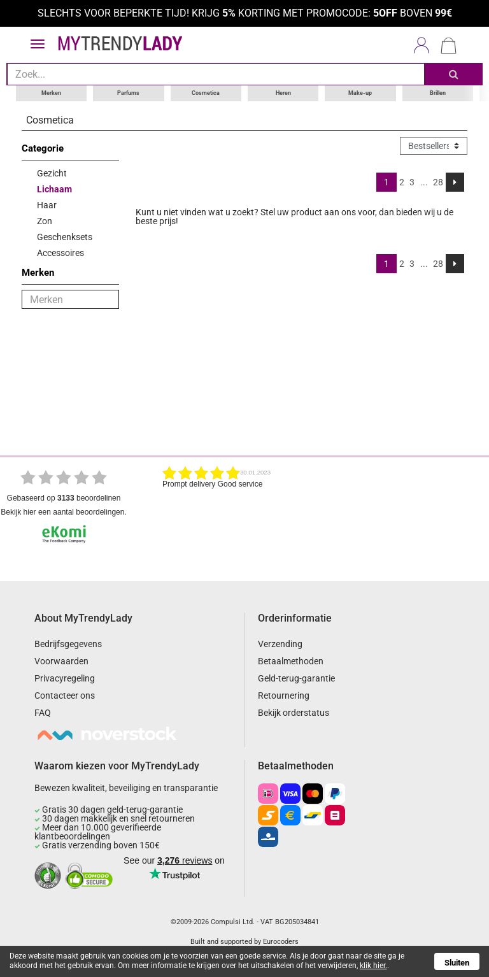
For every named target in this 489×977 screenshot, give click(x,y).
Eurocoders (281, 942)
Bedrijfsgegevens (68, 644)
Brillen (438, 93)
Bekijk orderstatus (293, 713)
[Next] (455, 182)
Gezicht (52, 173)
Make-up (360, 93)
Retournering (283, 695)
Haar (47, 205)
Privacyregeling (64, 678)
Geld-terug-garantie (296, 678)
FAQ (42, 713)
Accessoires (60, 253)
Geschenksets (64, 237)
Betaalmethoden (290, 661)
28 (438, 182)
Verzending (280, 644)
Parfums (128, 93)
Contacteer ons (64, 695)
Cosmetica (206, 93)
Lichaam (54, 189)
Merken (51, 93)
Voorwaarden (61, 661)
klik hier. (373, 965)
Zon (44, 221)
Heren (283, 93)
